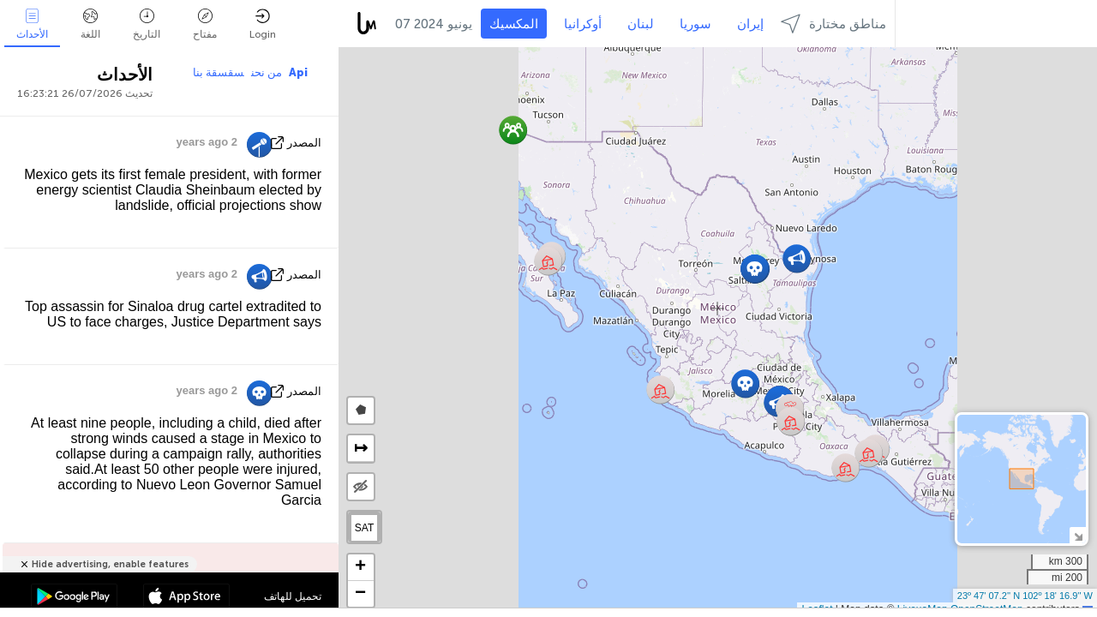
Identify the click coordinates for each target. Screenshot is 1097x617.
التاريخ (146, 24)
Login (262, 24)
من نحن (266, 72)
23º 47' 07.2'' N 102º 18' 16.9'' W (1025, 595)
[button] (868, 453)
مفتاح (205, 24)
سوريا (695, 24)
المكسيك (513, 24)
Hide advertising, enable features (110, 564)
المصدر (304, 142)
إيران (750, 24)
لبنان (640, 24)
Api (298, 72)
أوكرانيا (583, 24)
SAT (364, 528)
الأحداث (32, 24)
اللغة (90, 24)
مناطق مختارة (833, 23)
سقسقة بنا (218, 72)
